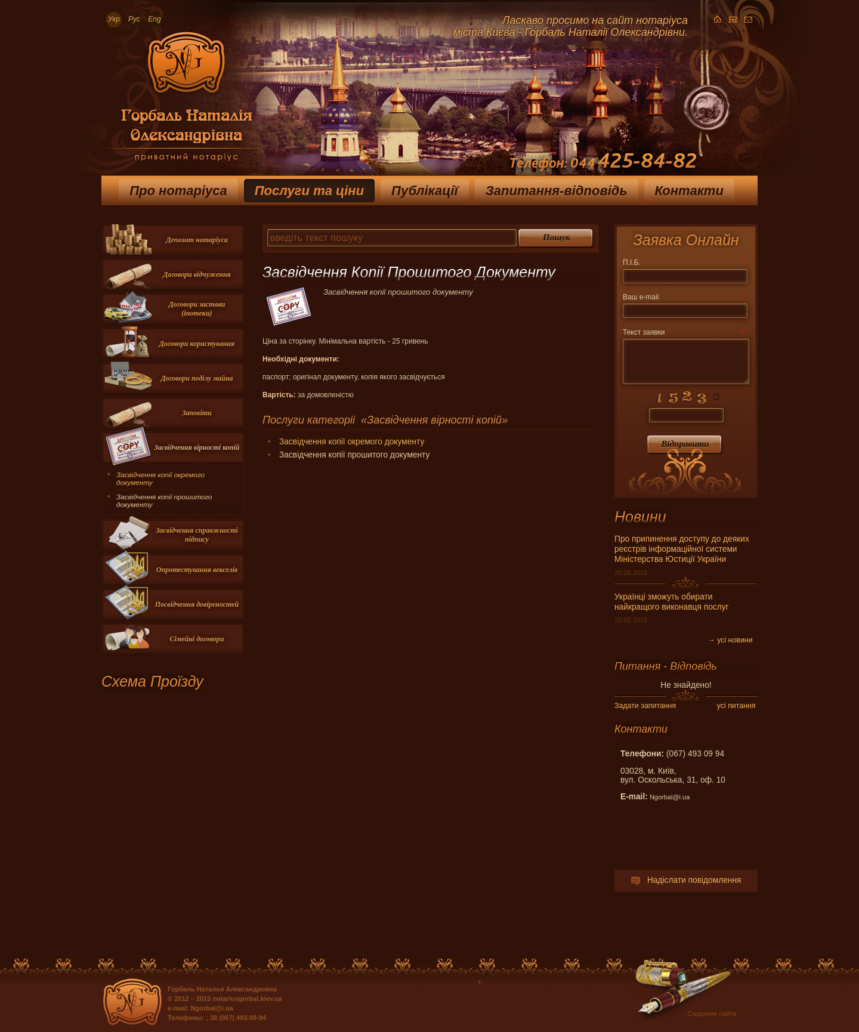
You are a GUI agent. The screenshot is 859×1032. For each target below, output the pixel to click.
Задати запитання (645, 706)
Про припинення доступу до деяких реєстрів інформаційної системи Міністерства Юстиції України (681, 549)
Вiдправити (685, 444)
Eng (154, 19)
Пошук (556, 237)
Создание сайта (712, 1013)
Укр (114, 19)
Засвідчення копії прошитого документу (164, 500)
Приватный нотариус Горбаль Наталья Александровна (180, 101)
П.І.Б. (683, 262)
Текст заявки (683, 332)
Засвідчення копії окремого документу (351, 441)
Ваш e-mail (683, 297)
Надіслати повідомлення (686, 880)
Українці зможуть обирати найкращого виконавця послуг (671, 601)
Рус (134, 19)
